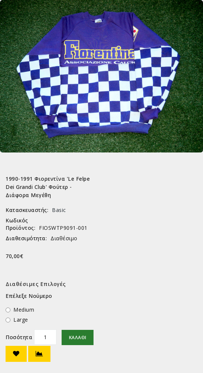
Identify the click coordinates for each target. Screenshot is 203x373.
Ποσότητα (19, 337)
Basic (59, 209)
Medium (23, 309)
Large (20, 319)
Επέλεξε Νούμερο (29, 295)
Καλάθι (77, 337)
